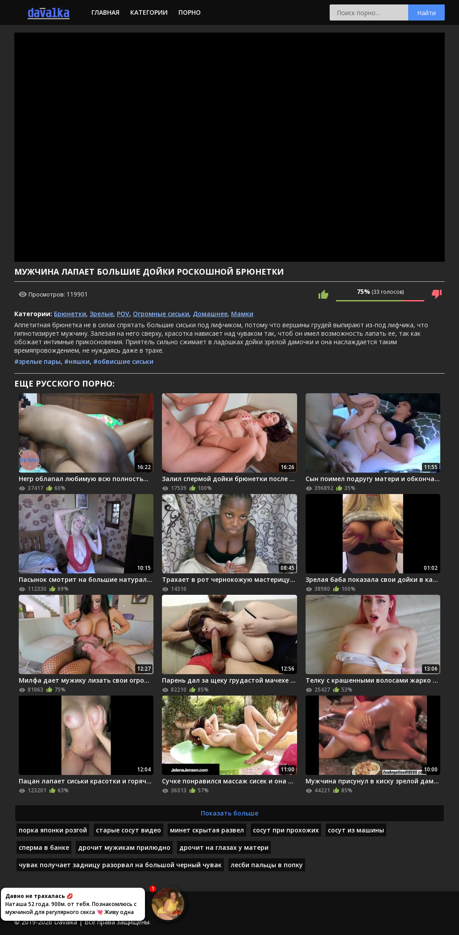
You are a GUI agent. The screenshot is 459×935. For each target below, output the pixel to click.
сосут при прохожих (286, 830)
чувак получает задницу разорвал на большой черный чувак (120, 865)
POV (123, 313)
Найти (426, 12)
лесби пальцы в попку (267, 865)
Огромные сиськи (161, 313)
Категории (149, 12)
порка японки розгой (53, 830)
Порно (189, 12)
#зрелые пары (37, 361)
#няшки (77, 361)
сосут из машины (356, 830)
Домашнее (210, 313)
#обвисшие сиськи (123, 361)
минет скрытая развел (207, 830)
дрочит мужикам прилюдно (124, 847)
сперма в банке (44, 847)
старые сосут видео (128, 830)
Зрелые (101, 313)
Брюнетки (70, 313)
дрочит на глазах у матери (224, 847)
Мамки (242, 313)
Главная (105, 12)
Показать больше (229, 813)
